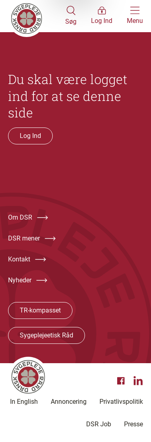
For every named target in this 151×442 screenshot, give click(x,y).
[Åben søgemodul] (71, 16)
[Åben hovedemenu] (135, 16)
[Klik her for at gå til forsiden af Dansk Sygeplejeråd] (36, 16)
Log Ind (30, 136)
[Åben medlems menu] (101, 16)
